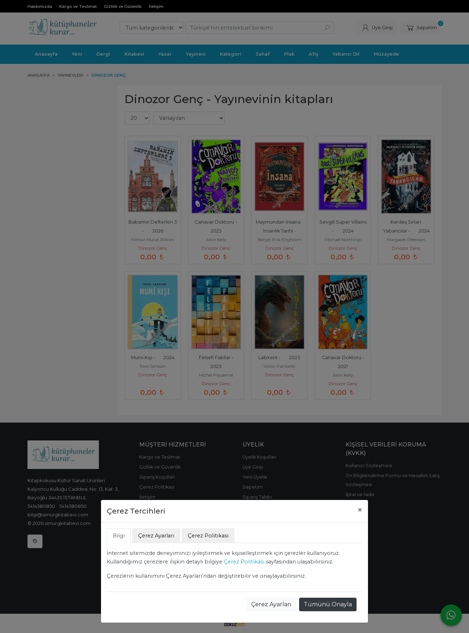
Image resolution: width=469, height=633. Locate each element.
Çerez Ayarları (271, 604)
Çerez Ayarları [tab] (156, 535)
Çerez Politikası (244, 561)
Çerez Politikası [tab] (208, 535)
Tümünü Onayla (328, 604)
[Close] (360, 510)
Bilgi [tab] (119, 535)
